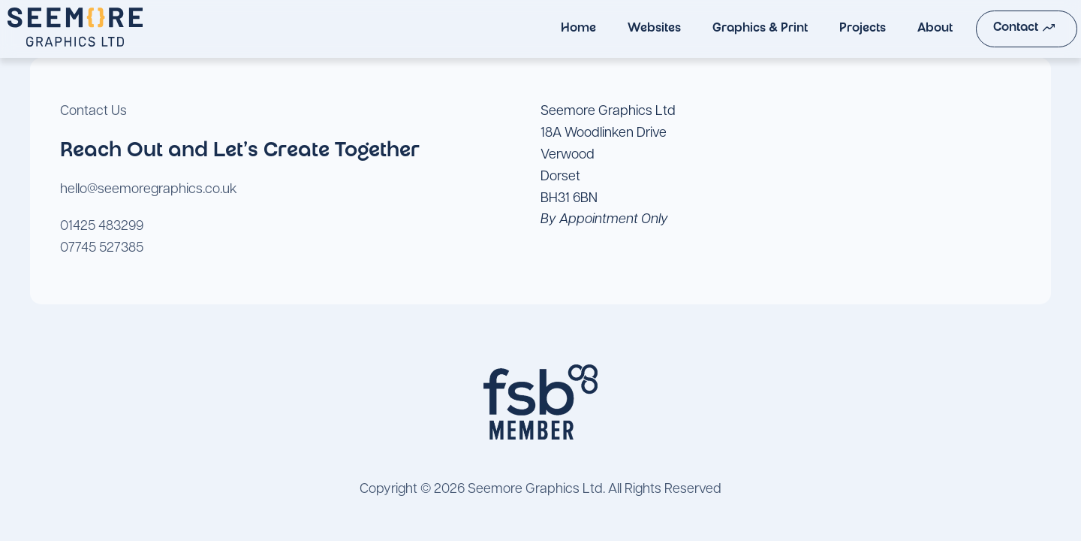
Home (548, 29)
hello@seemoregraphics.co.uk (148, 190)
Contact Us (93, 111)
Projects (832, 29)
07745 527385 (101, 248)
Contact (994, 28)
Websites (624, 29)
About (905, 29)
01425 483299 (101, 226)
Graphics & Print (730, 29)
